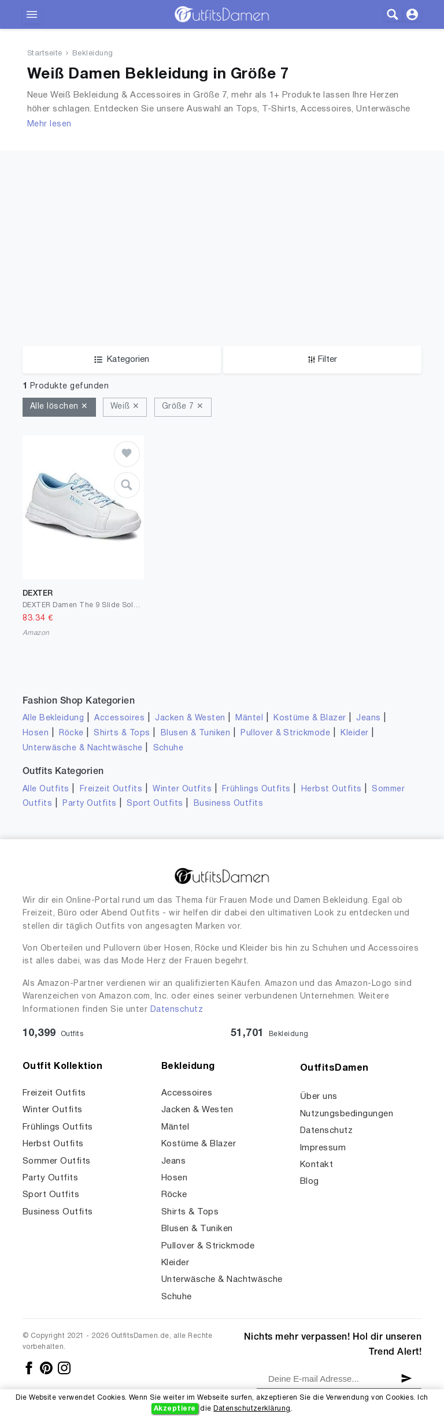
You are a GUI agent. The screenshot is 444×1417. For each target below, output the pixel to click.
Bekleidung (92, 53)
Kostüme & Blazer (309, 718)
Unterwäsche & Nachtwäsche (83, 748)
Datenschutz (176, 1010)
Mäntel (249, 718)
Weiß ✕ (124, 406)
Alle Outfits (46, 789)
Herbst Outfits (331, 789)
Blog (309, 1181)
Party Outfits (89, 803)
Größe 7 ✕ (183, 406)
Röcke (71, 733)
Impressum (323, 1148)
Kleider (354, 733)
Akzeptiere (175, 1408)
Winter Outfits (182, 789)
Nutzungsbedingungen (346, 1114)
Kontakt (316, 1165)
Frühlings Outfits (256, 789)
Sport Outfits (155, 803)
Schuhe (168, 748)
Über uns (319, 1097)
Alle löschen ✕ (59, 406)
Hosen (36, 733)
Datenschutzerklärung (251, 1408)
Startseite (44, 53)
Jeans (368, 718)
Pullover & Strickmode (285, 733)
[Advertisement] (222, 231)
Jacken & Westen (190, 718)
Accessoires (119, 718)
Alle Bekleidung (53, 718)
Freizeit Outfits (111, 789)
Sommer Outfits (57, 1161)
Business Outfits (229, 803)
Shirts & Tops (122, 733)
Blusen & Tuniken (196, 733)
